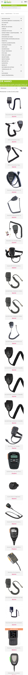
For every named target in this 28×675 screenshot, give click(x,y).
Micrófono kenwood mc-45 (14, 190)
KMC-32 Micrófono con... (14, 140)
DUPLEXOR (5, 73)
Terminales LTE (6, 69)
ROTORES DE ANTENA (8, 67)
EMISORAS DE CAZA (7, 36)
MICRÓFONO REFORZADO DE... (14, 341)
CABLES (4, 28)
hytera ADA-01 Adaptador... (14, 496)
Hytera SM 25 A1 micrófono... (14, 522)
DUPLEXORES (5, 34)
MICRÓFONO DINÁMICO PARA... (14, 291)
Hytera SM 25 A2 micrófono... (14, 547)
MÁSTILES (4, 47)
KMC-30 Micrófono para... (14, 165)
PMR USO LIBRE (6, 55)
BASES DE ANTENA (7, 26)
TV (2, 71)
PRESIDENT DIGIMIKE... (14, 673)
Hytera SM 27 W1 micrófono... (14, 471)
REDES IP (4, 65)
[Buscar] (11, 7)
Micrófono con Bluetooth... (14, 648)
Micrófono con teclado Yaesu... (14, 240)
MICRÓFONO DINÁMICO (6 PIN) (14, 597)
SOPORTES (5, 63)
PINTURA (4, 53)
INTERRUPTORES (6, 45)
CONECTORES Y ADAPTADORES (10, 32)
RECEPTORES (5, 57)
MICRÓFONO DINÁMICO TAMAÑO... (14, 368)
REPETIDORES (6, 59)
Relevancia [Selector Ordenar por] (9, 88)
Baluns (4, 24)
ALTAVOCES (5, 22)
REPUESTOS (5, 61)
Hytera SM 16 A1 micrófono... (14, 266)
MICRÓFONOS (5, 49)
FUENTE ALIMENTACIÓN (8, 43)
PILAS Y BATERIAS (7, 51)
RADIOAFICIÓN (6, 18)
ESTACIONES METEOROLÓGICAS (10, 38)
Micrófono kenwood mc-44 (14, 215)
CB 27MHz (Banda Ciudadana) (11, 20)
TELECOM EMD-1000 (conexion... (14, 114)
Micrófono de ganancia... (14, 572)
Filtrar (23, 88)
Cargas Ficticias (7, 30)
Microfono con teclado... (14, 446)
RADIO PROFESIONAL (8, 75)
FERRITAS (4, 41)
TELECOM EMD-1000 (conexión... (14, 622)
